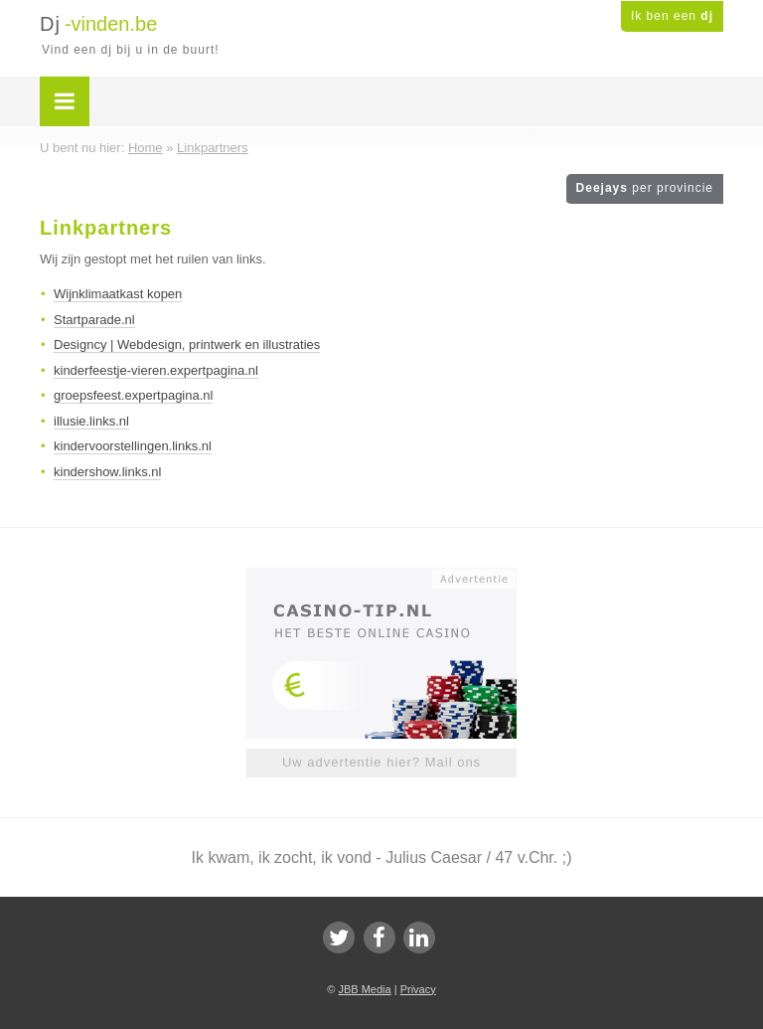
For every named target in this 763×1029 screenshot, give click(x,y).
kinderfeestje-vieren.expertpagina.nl (156, 370)
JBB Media (364, 989)
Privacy (418, 989)
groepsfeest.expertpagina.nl (133, 395)
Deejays (644, 188)
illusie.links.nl (91, 421)
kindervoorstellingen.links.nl (133, 445)
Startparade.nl (94, 319)
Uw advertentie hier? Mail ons (381, 762)
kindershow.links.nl (107, 471)
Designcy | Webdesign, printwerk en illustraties (187, 344)
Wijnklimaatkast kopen (118, 293)
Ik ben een (672, 16)
